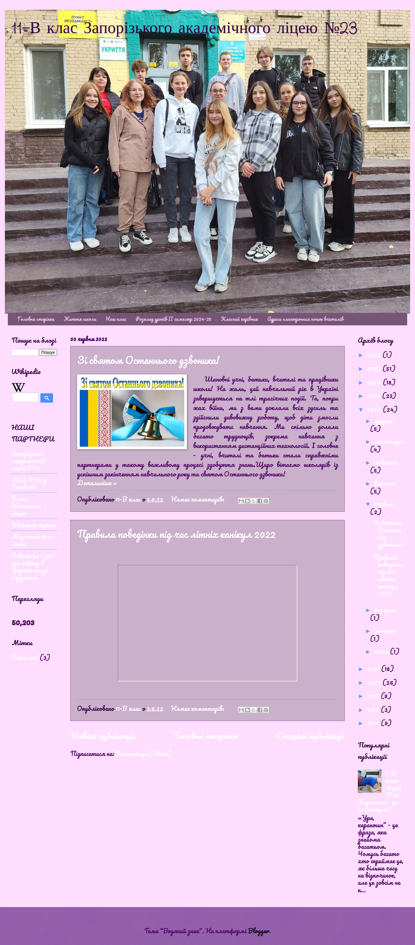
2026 (374, 354)
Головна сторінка (35, 319)
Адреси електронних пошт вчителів (305, 319)
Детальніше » (97, 482)
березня (384, 609)
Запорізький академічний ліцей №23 (27, 460)
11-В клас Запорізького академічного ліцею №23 (184, 29)
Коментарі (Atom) (144, 753)
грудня (383, 420)
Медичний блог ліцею (32, 540)
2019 (374, 695)
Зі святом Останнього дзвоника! (148, 360)
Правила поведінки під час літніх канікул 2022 (176, 533)
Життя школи (80, 319)
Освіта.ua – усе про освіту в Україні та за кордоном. (31, 566)
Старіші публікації (311, 735)
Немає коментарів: (198, 499)
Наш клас (116, 319)
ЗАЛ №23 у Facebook (28, 483)
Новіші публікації (102, 735)
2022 (375, 409)
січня (382, 651)
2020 (374, 682)
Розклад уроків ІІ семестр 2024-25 (173, 319)
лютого (384, 630)
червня (383, 503)
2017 (374, 722)
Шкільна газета (33, 524)
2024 (375, 382)
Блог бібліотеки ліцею (26, 505)
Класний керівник (239, 319)
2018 (374, 709)
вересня (384, 483)
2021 (374, 668)
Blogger (258, 930)
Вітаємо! (24, 657)
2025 (374, 368)
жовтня (385, 462)
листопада (388, 441)
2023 (374, 395)
